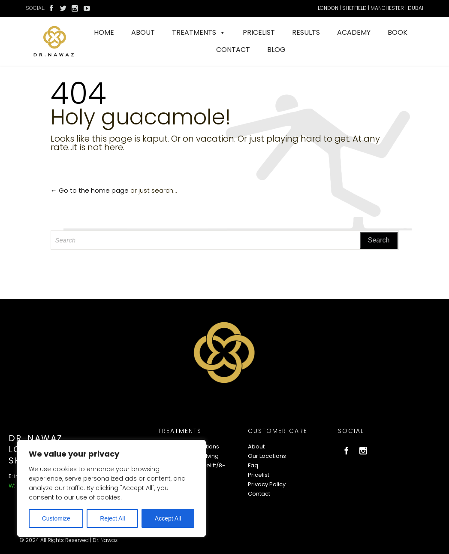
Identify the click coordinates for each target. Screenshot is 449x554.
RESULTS (306, 32)
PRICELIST (259, 32)
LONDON (328, 8)
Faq (253, 465)
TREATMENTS (199, 32)
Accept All (168, 518)
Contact (259, 494)
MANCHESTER (387, 8)
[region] (111, 488)
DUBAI (415, 8)
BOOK (397, 32)
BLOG (276, 49)
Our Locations (267, 456)
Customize (56, 518)
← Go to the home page (90, 190)
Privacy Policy (267, 484)
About (256, 446)
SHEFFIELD (354, 8)
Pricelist (258, 475)
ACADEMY (354, 32)
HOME (104, 32)
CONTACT (233, 49)
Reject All (112, 518)
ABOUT (143, 32)
